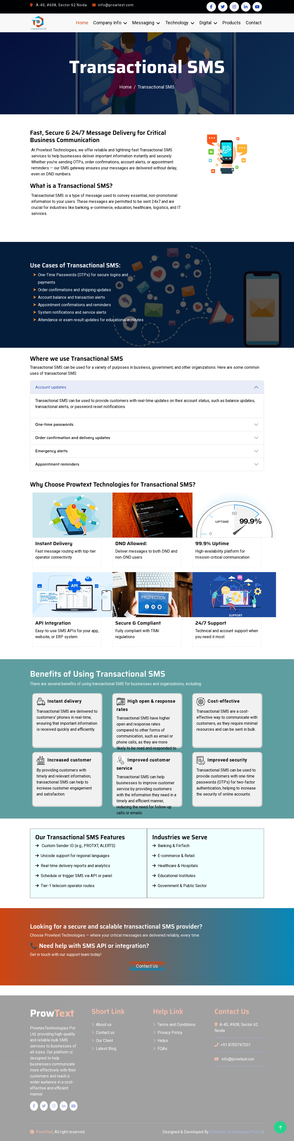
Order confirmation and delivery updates (72, 438)
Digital (206, 22)
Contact (254, 22)
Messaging (143, 22)
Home (82, 22)
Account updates (50, 387)
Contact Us (147, 966)
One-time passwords (54, 424)
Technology (176, 22)
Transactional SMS (156, 87)
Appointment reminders (57, 464)
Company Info (107, 22)
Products (231, 22)
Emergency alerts (51, 451)
